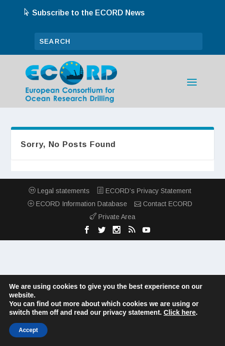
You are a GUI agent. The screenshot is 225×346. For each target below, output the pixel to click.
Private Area (112, 217)
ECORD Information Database (77, 204)
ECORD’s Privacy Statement (144, 191)
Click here (180, 312)
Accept (28, 330)
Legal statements (59, 191)
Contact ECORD (163, 204)
